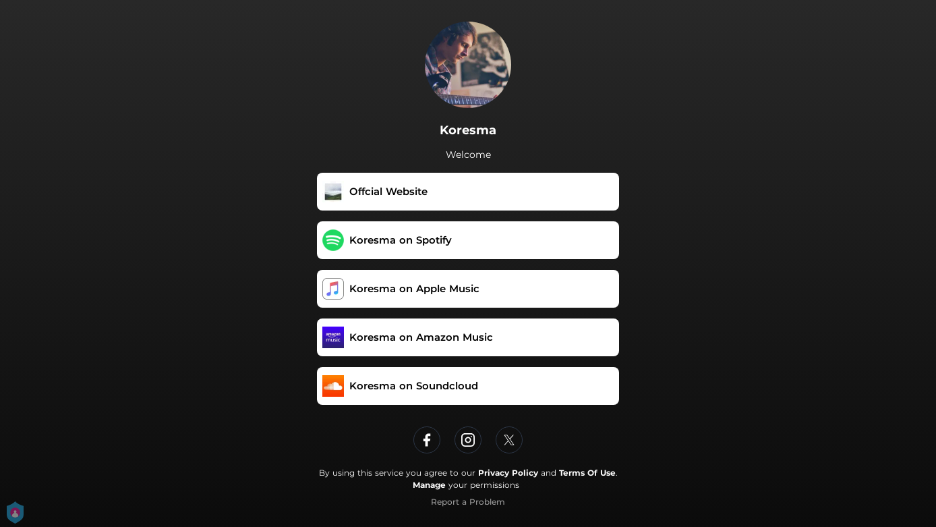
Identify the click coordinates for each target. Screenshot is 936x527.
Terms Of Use (587, 473)
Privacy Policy (508, 473)
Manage (429, 485)
